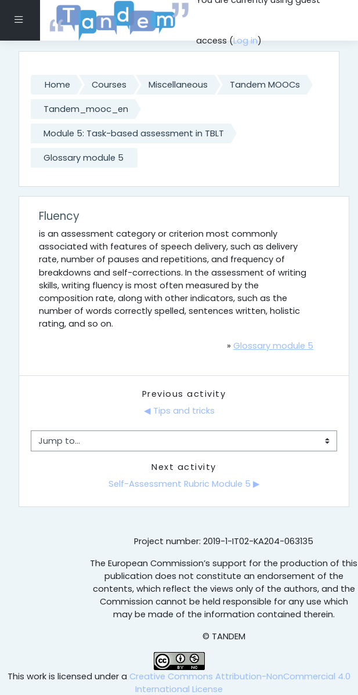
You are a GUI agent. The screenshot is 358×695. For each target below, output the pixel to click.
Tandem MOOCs (265, 85)
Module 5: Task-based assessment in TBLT (134, 133)
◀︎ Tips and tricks (180, 411)
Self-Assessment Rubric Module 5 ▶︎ (184, 484)
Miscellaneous (178, 85)
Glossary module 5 (84, 158)
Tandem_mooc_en (86, 109)
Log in (245, 40)
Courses (109, 85)
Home (57, 85)
